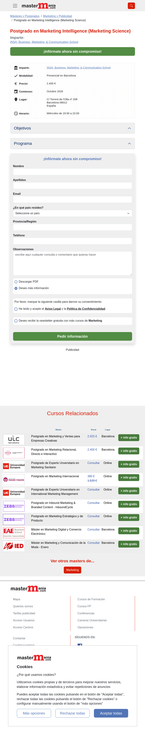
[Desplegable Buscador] (131, 6)
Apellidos (19, 180)
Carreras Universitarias (92, 620)
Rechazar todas (72, 713)
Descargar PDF (29, 281)
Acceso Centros (23, 627)
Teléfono (19, 235)
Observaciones (23, 249)
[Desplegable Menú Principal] (15, 5)
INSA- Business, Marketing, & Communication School (44, 42)
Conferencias (86, 613)
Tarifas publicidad (24, 613)
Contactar (19, 638)
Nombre (18, 166)
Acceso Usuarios (24, 620)
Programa (23, 143)
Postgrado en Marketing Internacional (55, 476)
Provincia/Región (25, 221)
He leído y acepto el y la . (62, 308)
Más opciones (34, 713)
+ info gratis (129, 437)
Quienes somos (23, 606)
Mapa (16, 599)
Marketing (72, 569)
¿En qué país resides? (28, 207)
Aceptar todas (111, 713)
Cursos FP (84, 606)
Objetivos (22, 128)
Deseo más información (34, 288)
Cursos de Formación (91, 599)
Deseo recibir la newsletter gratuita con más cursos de (60, 320)
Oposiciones (85, 627)
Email (17, 193)
